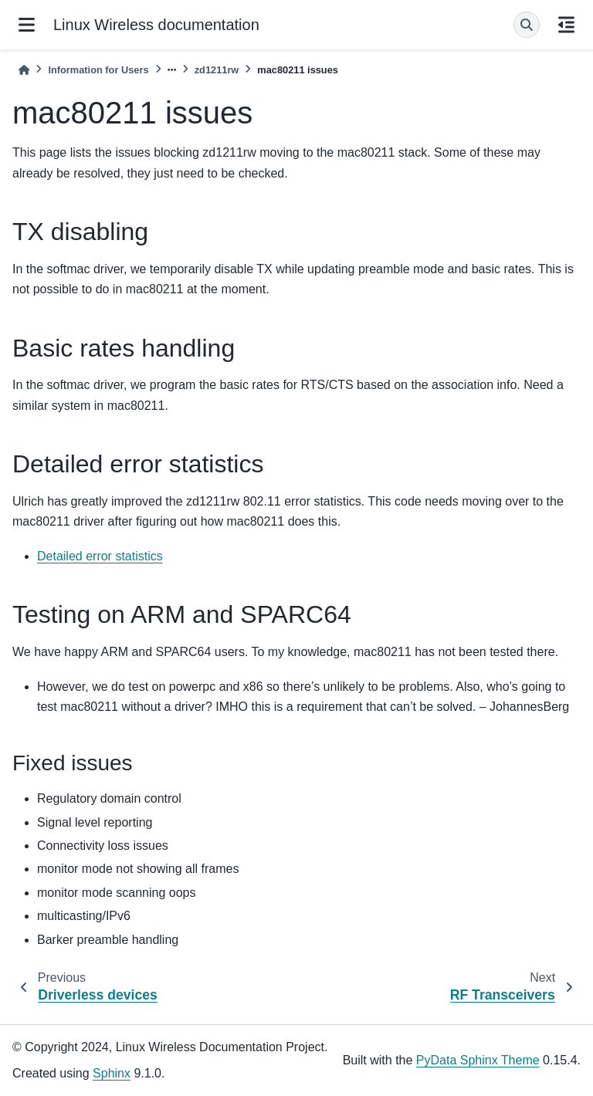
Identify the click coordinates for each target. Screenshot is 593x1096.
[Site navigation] (26, 25)
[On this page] (566, 25)
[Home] (24, 70)
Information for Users (98, 70)
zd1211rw (217, 70)
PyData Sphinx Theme (478, 1060)
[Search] (526, 25)
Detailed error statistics (100, 556)
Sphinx (111, 1073)
